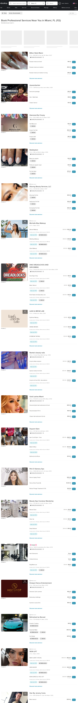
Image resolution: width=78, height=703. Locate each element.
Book (74, 62)
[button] (18, 3)
